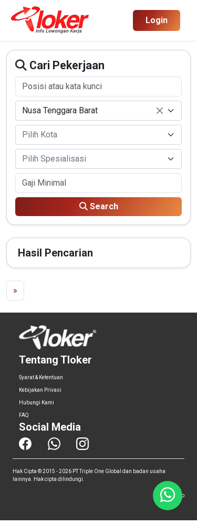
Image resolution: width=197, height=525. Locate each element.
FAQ (24, 415)
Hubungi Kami (36, 402)
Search (98, 206)
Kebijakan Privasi (40, 390)
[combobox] (98, 111)
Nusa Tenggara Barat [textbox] (92, 111)
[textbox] (92, 134)
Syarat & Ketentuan (41, 377)
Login (157, 20)
